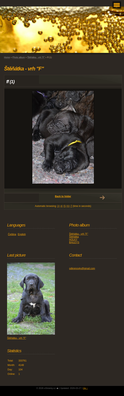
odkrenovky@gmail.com (82, 268)
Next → (102, 198)
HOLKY (73, 239)
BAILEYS (74, 242)
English (22, 234)
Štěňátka (74, 236)
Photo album (19, 57)
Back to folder (63, 196)
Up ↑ (85, 388)
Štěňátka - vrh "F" (36, 57)
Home (7, 57)
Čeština (12, 234)
